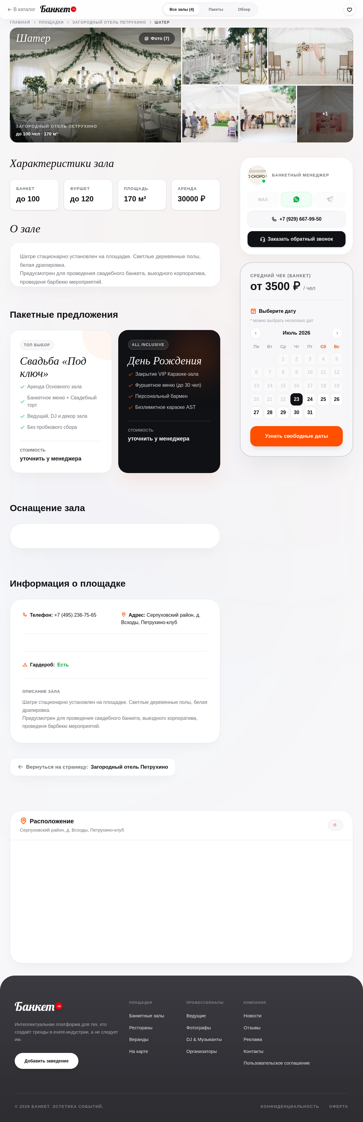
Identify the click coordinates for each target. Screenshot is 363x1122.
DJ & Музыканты (204, 1039)
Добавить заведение (47, 1060)
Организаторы (201, 1051)
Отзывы (252, 1027)
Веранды (139, 1039)
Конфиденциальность (290, 1106)
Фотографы (198, 1027)
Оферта (338, 1106)
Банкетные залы (146, 1015)
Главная (20, 22)
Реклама (253, 1039)
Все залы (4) (181, 9)
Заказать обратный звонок (296, 239)
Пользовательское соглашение (277, 1063)
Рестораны (141, 1027)
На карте (138, 1051)
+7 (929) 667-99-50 (296, 219)
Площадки (51, 22)
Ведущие (196, 1015)
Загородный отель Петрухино (109, 22)
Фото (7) (156, 38)
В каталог (21, 9)
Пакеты (216, 9)
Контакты (253, 1051)
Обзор (244, 9)
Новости (252, 1015)
